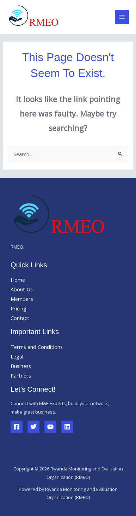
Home (18, 279)
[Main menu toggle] (122, 17)
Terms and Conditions (37, 346)
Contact (20, 317)
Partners (21, 375)
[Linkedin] (67, 427)
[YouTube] (50, 427)
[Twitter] (33, 427)
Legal (17, 356)
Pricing (18, 308)
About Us (22, 289)
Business (21, 365)
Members (22, 298)
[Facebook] (17, 427)
